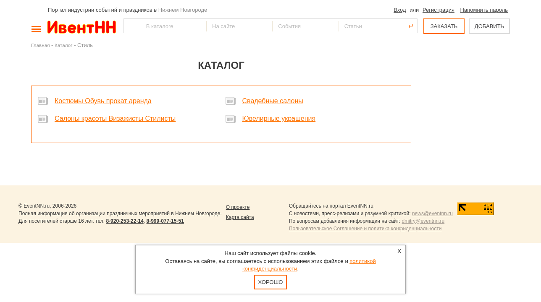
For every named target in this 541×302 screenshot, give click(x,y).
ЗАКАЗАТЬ (444, 26)
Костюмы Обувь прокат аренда (103, 100)
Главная (40, 45)
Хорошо (270, 282)
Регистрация (438, 10)
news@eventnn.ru (432, 213)
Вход (400, 10)
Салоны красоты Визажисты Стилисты (115, 118)
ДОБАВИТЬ (489, 26)
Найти (130, 26)
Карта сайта (240, 217)
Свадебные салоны (272, 100)
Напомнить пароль (484, 10)
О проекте (238, 207)
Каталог (64, 45)
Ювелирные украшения (279, 118)
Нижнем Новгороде (182, 10)
